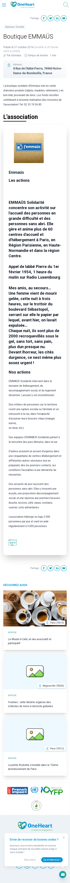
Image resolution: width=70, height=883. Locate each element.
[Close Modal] (63, 837)
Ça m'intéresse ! (52, 859)
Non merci (30, 859)
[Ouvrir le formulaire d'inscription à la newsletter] (63, 874)
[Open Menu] (4, 4)
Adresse (9, 27)
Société (20, 27)
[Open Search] (66, 5)
